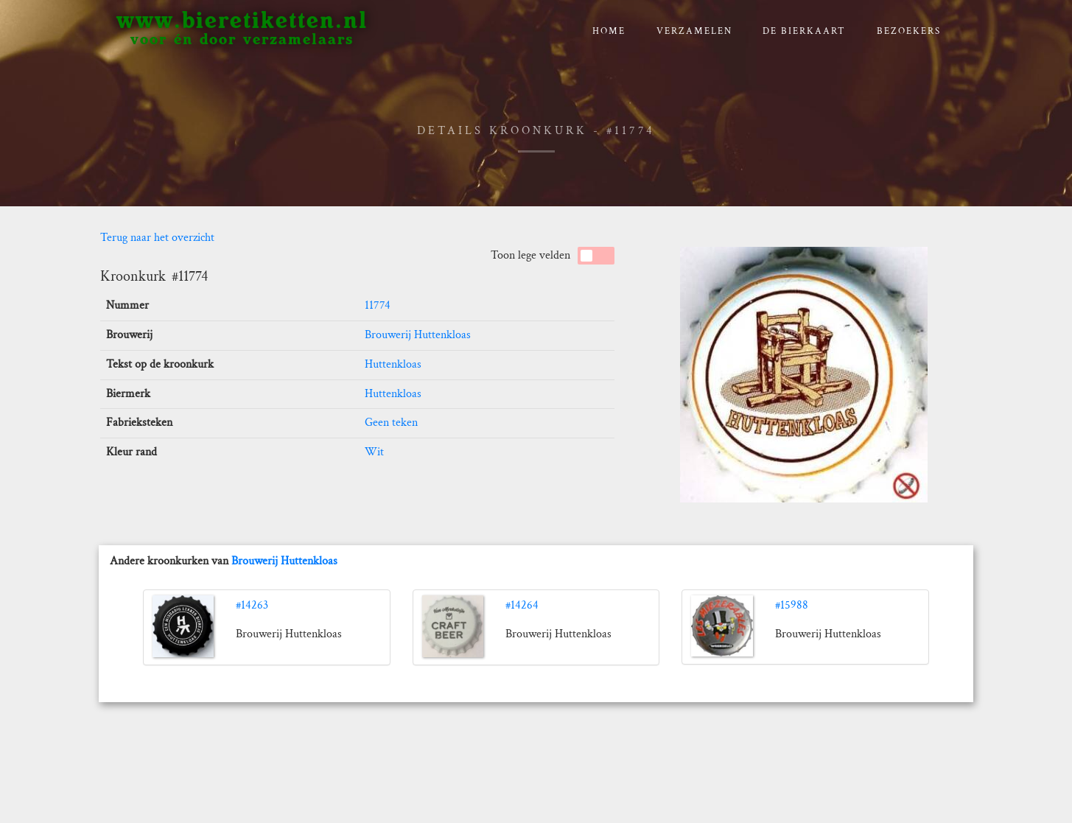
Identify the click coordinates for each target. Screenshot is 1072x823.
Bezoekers (909, 31)
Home (609, 31)
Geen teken (391, 422)
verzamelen (694, 31)
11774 (377, 305)
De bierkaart (804, 31)
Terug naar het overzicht (157, 237)
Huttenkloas (393, 364)
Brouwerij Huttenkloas (418, 335)
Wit (374, 452)
